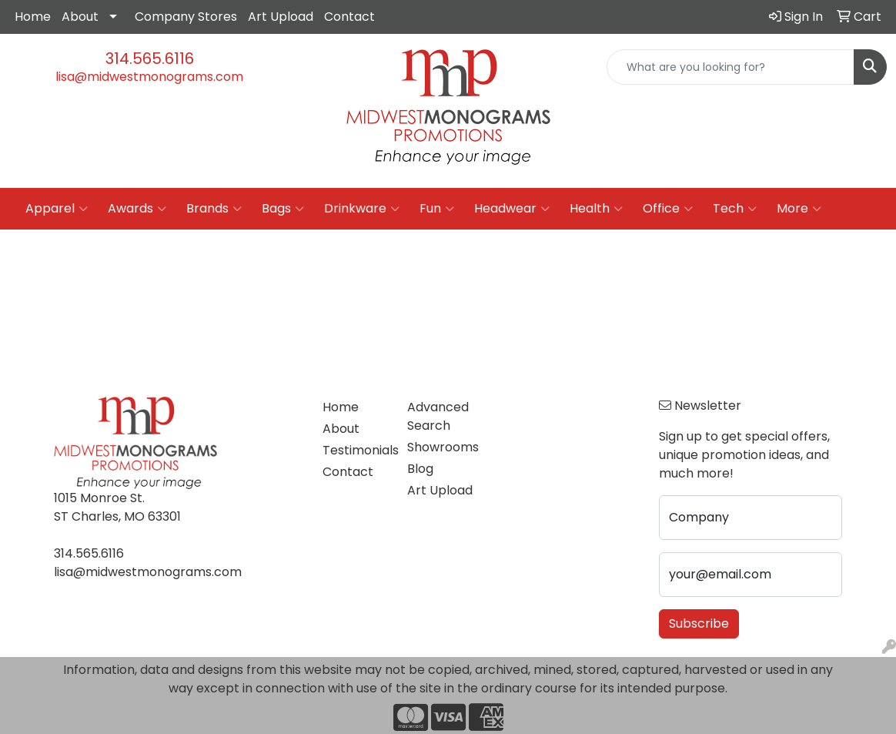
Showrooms (440, 447)
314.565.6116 (149, 58)
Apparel (56, 208)
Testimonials (355, 450)
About (80, 16)
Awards (137, 208)
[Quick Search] (730, 67)
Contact (349, 16)
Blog (420, 469)
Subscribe (699, 623)
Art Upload (280, 16)
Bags (283, 208)
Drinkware (362, 208)
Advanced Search (438, 416)
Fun (437, 208)
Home (33, 16)
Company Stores (186, 16)
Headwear (512, 208)
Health (596, 208)
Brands (214, 208)
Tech (735, 208)
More (799, 208)
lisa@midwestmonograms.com (149, 76)
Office (668, 208)
